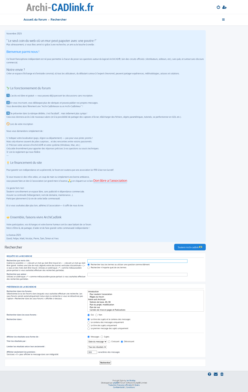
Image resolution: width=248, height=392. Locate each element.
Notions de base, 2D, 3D (145, 302)
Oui (90, 315)
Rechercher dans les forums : (19, 291)
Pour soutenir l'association (145, 294)
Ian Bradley (131, 380)
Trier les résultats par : (16, 341)
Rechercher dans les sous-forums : (22, 315)
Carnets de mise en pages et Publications (145, 310)
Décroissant (127, 341)
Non (98, 315)
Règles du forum (145, 297)
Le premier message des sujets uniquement (107, 328)
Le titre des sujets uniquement (102, 325)
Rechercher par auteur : (17, 274)
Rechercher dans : (14, 319)
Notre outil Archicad (145, 299)
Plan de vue (145, 307)
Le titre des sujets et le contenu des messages (108, 319)
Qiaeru (137, 385)
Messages (93, 337)
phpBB (115, 383)
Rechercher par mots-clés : (18, 260)
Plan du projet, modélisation (145, 304)
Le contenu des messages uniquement (105, 322)
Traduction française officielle (120, 385)
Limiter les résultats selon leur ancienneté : (26, 346)
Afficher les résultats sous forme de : (23, 337)
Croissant (113, 341)
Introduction (145, 291)
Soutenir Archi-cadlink (190, 247)
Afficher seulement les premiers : (21, 352)
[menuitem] (218, 7)
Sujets (105, 337)
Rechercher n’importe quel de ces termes (106, 267)
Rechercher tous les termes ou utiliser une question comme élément (118, 264)
